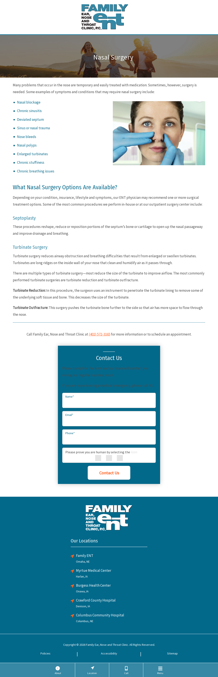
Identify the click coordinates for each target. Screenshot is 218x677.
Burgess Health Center (93, 585)
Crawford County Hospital (96, 600)
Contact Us (109, 472)
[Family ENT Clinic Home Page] (104, 16)
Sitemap (172, 653)
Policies (45, 653)
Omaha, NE (83, 561)
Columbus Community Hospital (100, 615)
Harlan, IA (82, 576)
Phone (70, 433)
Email (69, 415)
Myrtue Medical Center (93, 570)
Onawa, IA (82, 591)
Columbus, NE (84, 621)
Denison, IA (83, 606)
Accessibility (109, 653)
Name (69, 396)
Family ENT (84, 555)
